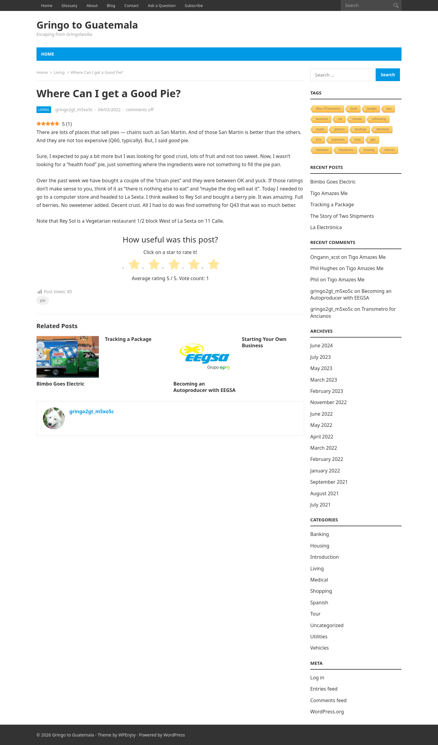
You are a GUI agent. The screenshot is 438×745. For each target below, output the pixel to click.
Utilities (318, 636)
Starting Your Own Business (264, 342)
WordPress (174, 735)
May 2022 (321, 425)
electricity (383, 129)
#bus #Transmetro (328, 108)
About (92, 5)
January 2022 (325, 470)
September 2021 (329, 482)
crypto (320, 129)
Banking (319, 534)
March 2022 (323, 448)
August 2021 (324, 493)
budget (372, 108)
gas (373, 139)
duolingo (361, 129)
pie (42, 300)
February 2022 (326, 459)
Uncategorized (327, 625)
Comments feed (328, 700)
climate (357, 119)
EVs (319, 139)
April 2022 (321, 436)
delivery (339, 129)
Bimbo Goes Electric (60, 383)
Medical (319, 579)
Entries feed (324, 688)
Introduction (324, 557)
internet (389, 150)
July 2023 (320, 357)
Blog (111, 5)
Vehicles (319, 647)
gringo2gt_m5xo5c (74, 109)
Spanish (319, 602)
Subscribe (194, 5)
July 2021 (320, 504)
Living (59, 72)
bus (389, 108)
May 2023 (321, 368)
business (322, 119)
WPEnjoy (127, 735)
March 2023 (323, 379)
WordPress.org (327, 711)
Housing (319, 545)
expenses (338, 139)
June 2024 (321, 345)
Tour (315, 613)
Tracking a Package (128, 339)
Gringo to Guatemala (87, 25)
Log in (317, 677)
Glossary (69, 5)
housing (369, 150)
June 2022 (321, 413)
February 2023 (326, 391)
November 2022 (328, 402)
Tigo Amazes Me (329, 193)
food (357, 139)
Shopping (321, 591)
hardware (322, 150)
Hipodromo (346, 150)
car (340, 119)
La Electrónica (326, 227)
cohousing (379, 119)
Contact (131, 5)
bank (354, 108)
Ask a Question (162, 5)
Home (46, 5)
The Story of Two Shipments (342, 216)
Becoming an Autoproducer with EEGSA (204, 386)
